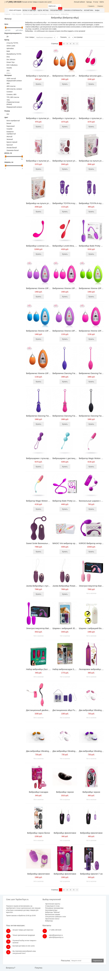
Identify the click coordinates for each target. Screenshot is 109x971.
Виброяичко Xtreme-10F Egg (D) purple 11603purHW (50, 288)
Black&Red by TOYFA (14, 54)
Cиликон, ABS (11, 94)
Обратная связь (14, 950)
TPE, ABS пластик (13, 97)
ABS (8, 83)
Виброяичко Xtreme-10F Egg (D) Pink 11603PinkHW (76, 288)
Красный (10, 145)
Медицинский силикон (14, 107)
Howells (9, 68)
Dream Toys (10, 62)
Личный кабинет (79, 2)
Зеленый (10, 139)
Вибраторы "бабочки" (41, 912)
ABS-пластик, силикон (14, 89)
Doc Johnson (11, 59)
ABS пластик (11, 86)
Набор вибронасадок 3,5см (65, 669)
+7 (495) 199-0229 (92, 904)
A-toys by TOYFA (12, 43)
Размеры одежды (70, 950)
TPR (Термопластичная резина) (13, 102)
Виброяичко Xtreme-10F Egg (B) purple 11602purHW (76, 331)
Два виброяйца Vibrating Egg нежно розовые (73, 751)
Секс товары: (29, 37)
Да (7, 36)
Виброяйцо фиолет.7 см (91, 874)
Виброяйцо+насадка (38, 792)
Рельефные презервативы (43, 908)
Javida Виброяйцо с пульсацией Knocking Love (48, 586)
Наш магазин (50, 950)
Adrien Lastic (11, 46)
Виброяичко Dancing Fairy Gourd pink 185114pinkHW (77, 416)
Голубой (9, 129)
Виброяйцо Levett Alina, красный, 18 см (70, 246)
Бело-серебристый (13, 120)
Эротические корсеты (41, 904)
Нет (8, 114)
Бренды (89, 2)
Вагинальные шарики (41, 914)
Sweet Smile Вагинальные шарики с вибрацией (48, 543)
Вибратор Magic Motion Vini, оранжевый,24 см (47, 501)
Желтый (9, 136)
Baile (8, 51)
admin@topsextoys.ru (93, 911)
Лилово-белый (12, 147)
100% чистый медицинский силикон (14, 80)
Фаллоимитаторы (40, 910)
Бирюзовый (11, 126)
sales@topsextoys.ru (93, 909)
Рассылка (65, 939)
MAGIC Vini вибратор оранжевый (67, 543)
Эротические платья (41, 921)
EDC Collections (12, 65)
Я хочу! (95, 2)
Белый (9, 123)
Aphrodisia (10, 48)
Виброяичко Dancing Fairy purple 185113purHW (74, 373)
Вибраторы (37, 923)
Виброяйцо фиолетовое (65, 833)
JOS (8, 70)
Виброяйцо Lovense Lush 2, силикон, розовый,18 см (50, 246)
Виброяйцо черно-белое (38, 833)
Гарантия (30, 954)
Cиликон (10, 92)
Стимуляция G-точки (41, 906)
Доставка (30, 952)
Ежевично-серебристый (11, 133)
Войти (102, 2)
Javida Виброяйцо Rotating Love (67, 586)
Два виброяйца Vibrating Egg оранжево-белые (47, 751)
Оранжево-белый (13, 150)
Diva (8, 57)
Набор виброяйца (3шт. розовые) (41, 669)
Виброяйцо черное (65, 792)
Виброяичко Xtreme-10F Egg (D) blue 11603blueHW (50, 331)
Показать (63, 37)
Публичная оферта (52, 957)
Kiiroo (8, 73)
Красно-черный (12, 142)
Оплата (29, 950)
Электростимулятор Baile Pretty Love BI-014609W (49, 628)
